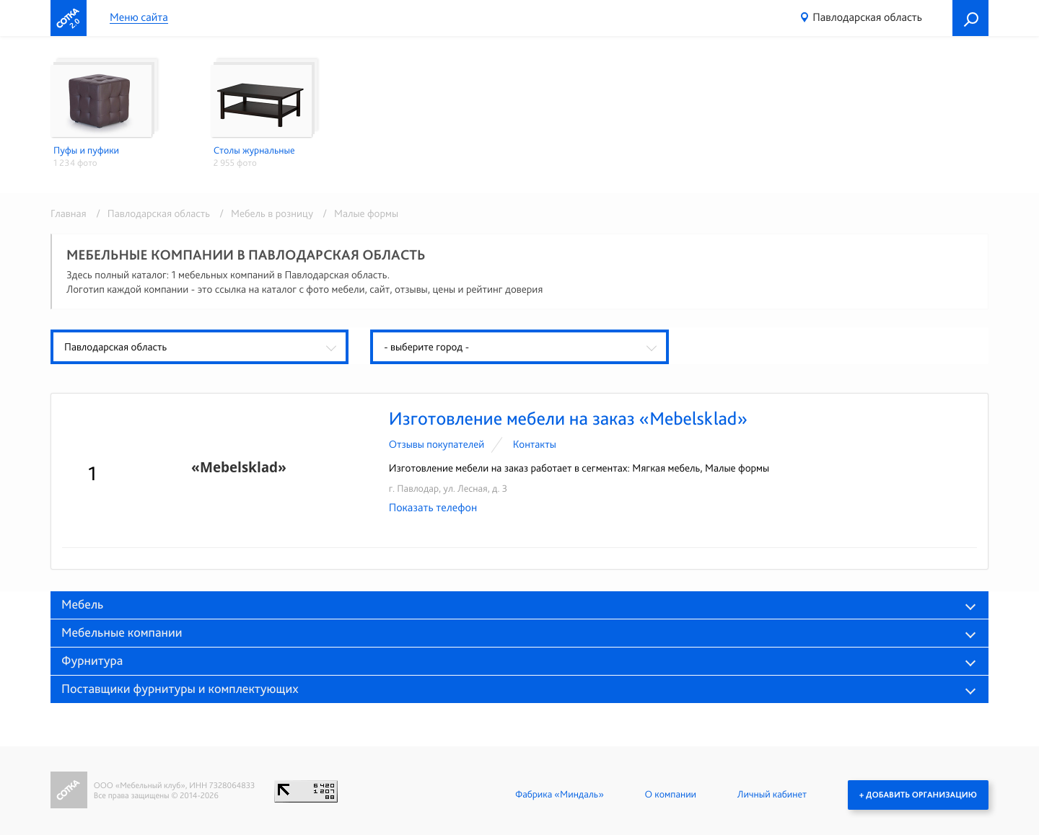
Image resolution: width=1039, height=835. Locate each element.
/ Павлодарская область (150, 213)
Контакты (534, 444)
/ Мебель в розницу (263, 213)
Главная (69, 213)
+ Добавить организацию (918, 795)
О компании (670, 794)
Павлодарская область (867, 17)
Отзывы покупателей (437, 444)
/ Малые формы (356, 213)
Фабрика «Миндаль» (559, 794)
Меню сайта (139, 18)
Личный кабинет (772, 794)
